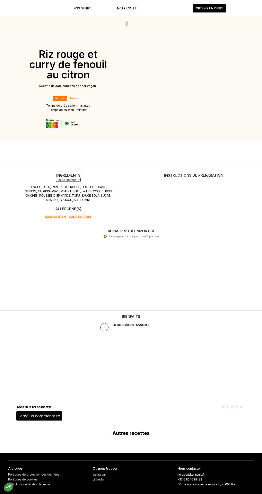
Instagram (99, 474)
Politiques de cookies (22, 479)
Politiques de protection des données (33, 474)
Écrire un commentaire (39, 415)
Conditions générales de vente (29, 484)
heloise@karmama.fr (191, 474)
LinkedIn (98, 479)
